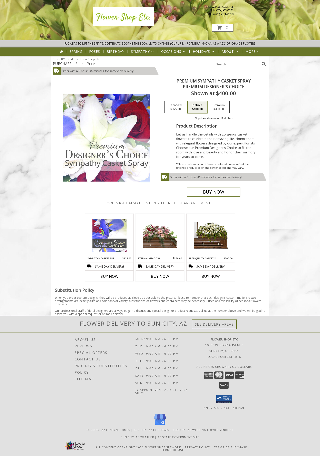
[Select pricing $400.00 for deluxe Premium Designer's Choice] (197, 107)
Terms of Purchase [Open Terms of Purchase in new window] (230, 447)
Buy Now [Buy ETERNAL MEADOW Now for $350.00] (160, 276)
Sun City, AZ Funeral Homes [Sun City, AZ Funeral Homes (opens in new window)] (108, 430)
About (230, 51)
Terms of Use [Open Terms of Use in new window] (172, 450)
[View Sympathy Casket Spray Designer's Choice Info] (109, 235)
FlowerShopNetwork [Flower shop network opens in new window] (163, 447)
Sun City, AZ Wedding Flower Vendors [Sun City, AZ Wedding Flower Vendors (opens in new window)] (203, 430)
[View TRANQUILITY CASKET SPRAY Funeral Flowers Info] (211, 235)
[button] (222, 28)
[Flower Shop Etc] (123, 25)
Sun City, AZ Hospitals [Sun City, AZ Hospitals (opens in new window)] (151, 430)
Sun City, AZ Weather (137, 437)
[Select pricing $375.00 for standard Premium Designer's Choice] (176, 107)
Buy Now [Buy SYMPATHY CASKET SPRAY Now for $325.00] (109, 276)
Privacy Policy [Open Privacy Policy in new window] (197, 447)
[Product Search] (238, 64)
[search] (263, 64)
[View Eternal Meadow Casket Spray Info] (160, 235)
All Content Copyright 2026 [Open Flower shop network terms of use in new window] (120, 447)
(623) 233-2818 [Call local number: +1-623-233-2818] (223, 14)
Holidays (204, 51)
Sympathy (142, 51)
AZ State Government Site (178, 437)
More (253, 51)
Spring (76, 51)
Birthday (115, 51)
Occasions (173, 51)
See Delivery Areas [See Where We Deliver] (214, 324)
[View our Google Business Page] (160, 425)
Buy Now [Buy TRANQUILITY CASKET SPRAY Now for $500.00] (210, 276)
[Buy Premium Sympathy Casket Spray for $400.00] (213, 192)
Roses (94, 51)
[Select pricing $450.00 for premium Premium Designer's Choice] (218, 107)
